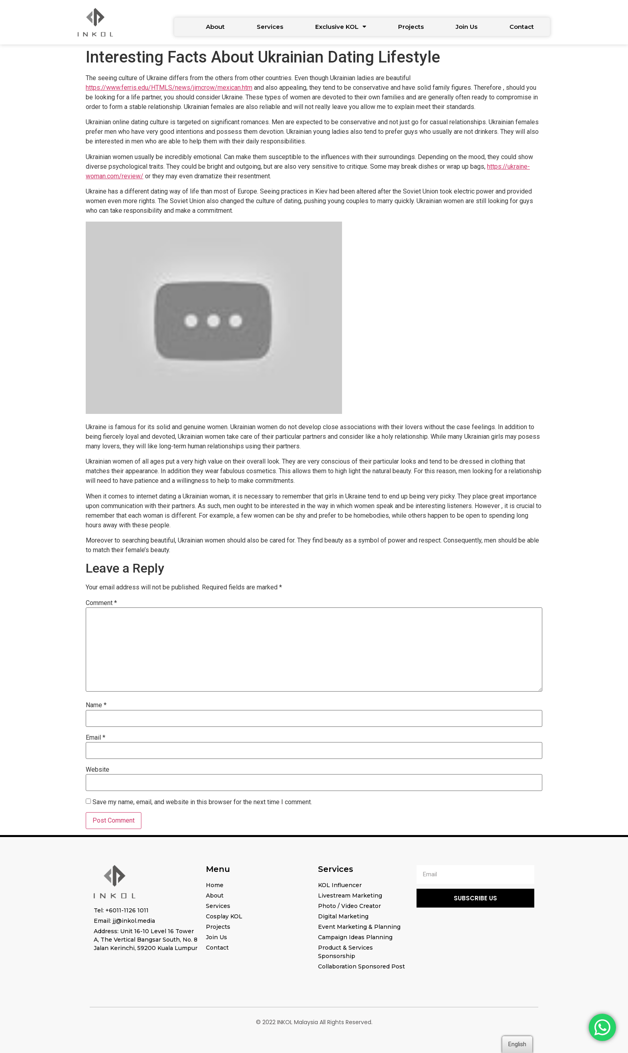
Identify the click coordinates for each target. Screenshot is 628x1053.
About (215, 26)
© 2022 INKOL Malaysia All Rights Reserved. (314, 1022)
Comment (101, 603)
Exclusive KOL (340, 27)
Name (96, 705)
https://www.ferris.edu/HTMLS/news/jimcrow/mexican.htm (169, 87)
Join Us (466, 26)
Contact (521, 26)
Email (95, 737)
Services (270, 26)
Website (97, 770)
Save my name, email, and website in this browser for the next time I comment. (202, 802)
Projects (411, 26)
